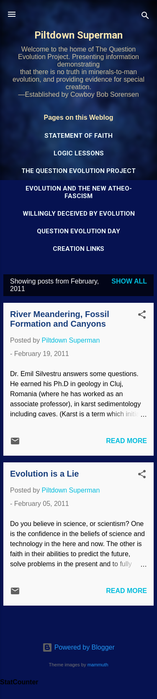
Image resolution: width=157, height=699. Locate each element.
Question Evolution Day (78, 231)
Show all (129, 281)
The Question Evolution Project (78, 171)
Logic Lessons (79, 153)
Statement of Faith (78, 135)
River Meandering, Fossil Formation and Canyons (59, 319)
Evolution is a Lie (44, 473)
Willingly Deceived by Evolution (79, 213)
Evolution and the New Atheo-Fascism (79, 192)
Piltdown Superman (78, 35)
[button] (142, 316)
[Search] (145, 17)
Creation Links (78, 249)
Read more (126, 440)
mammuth (98, 664)
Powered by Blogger (78, 647)
